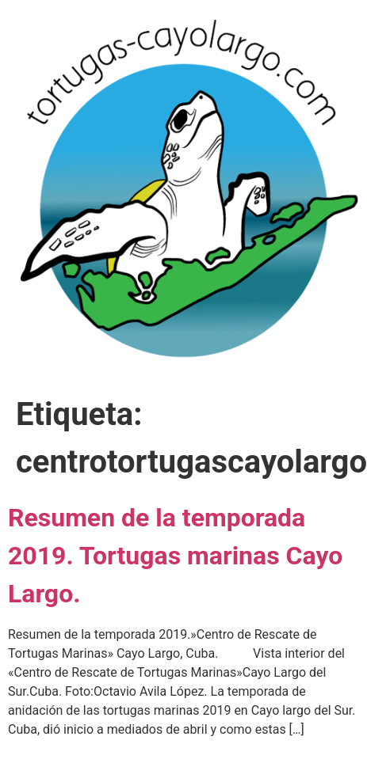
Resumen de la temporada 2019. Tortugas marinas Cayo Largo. (175, 556)
